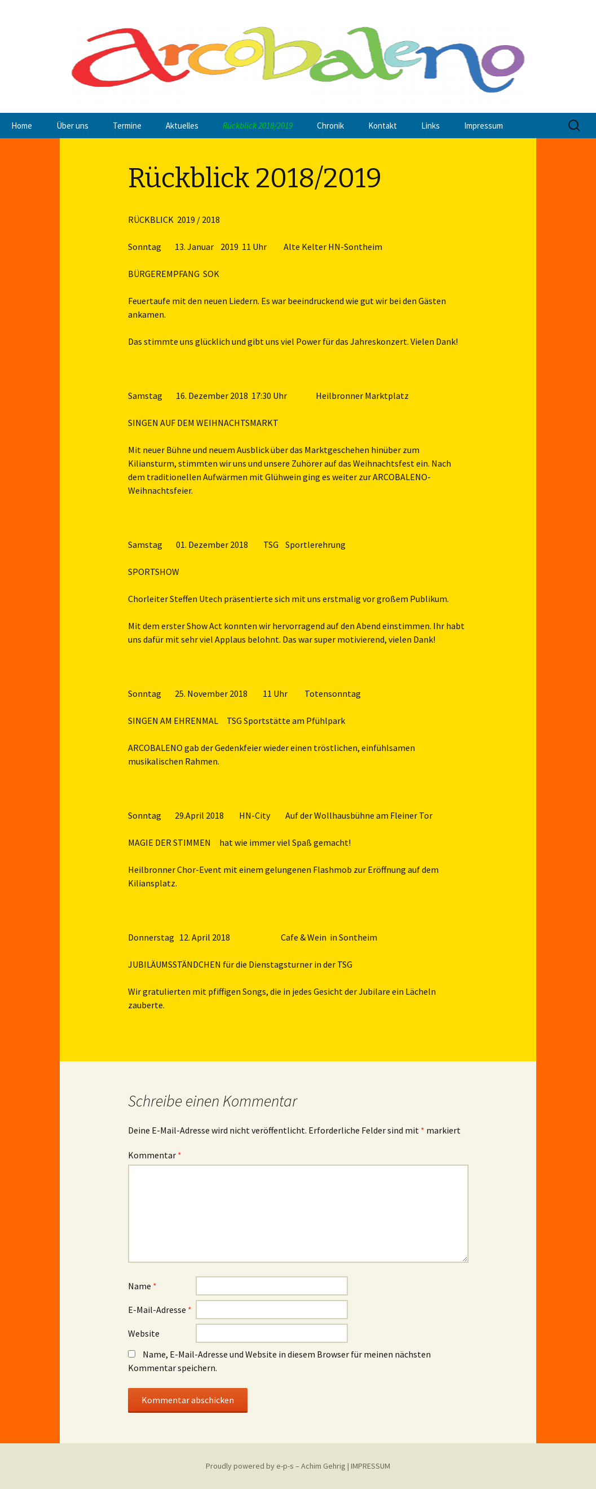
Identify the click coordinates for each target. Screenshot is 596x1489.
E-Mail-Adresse (160, 1309)
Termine (127, 125)
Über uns (72, 125)
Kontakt (382, 125)
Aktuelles (182, 125)
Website (144, 1333)
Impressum (483, 125)
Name (142, 1286)
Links (430, 125)
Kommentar (155, 1155)
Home (21, 125)
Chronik (330, 125)
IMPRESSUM (370, 1466)
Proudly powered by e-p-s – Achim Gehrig (276, 1466)
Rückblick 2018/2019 (258, 125)
